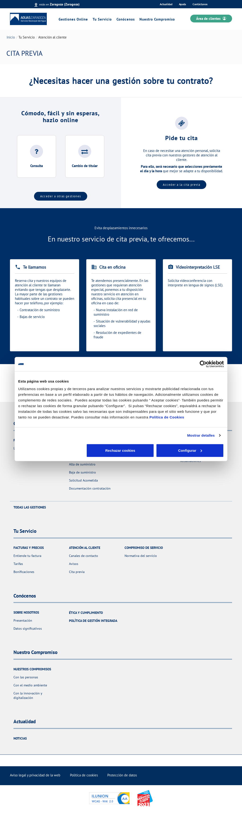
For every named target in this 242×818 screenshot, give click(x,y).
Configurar (121, 450)
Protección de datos (122, 775)
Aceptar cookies (190, 450)
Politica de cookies (84, 775)
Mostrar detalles (201, 435)
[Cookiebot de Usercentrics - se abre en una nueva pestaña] (203, 364)
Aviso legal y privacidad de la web (35, 775)
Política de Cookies (166, 417)
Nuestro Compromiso (157, 19)
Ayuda (182, 4)
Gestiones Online (73, 19)
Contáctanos (200, 4)
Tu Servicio (102, 19)
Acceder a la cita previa (181, 185)
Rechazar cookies (52, 450)
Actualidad (166, 4)
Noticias (20, 738)
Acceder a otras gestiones (60, 196)
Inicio (11, 37)
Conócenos (126, 19)
